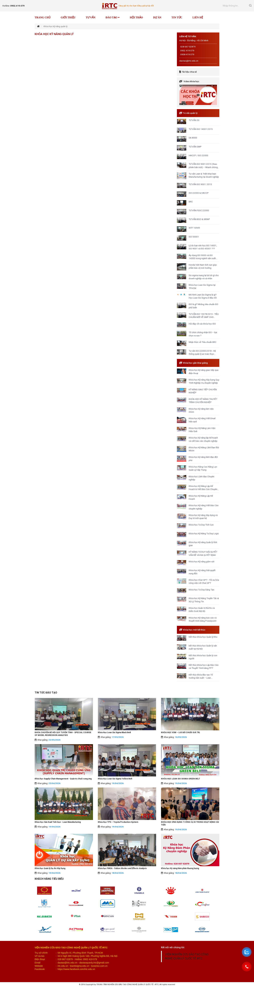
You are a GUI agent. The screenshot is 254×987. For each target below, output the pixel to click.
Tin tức (177, 17)
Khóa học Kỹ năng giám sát (201, 561)
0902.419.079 (17, 5)
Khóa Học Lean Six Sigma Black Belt (114, 732)
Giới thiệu (68, 17)
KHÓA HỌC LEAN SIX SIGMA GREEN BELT (180, 779)
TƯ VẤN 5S (194, 120)
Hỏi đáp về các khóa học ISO (202, 323)
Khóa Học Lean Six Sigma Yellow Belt (115, 779)
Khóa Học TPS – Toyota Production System (118, 822)
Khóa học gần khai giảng (195, 363)
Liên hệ (197, 17)
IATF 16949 (194, 227)
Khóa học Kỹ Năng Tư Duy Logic (204, 533)
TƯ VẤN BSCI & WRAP (199, 219)
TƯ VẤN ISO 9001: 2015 (200, 184)
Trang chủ (43, 17)
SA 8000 (193, 137)
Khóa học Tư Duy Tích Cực (201, 524)
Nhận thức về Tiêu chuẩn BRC (202, 342)
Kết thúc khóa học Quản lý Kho (203, 637)
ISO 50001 (194, 236)
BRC (191, 201)
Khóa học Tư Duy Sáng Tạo (201, 589)
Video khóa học (191, 81)
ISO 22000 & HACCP (199, 193)
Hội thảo (136, 17)
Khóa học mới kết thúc (194, 629)
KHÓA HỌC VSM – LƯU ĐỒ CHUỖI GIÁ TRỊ (180, 732)
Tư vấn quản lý (190, 113)
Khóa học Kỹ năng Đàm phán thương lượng (180, 868)
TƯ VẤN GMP (195, 146)
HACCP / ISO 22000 (198, 155)
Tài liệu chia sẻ (189, 71)
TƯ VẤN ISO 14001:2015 (201, 129)
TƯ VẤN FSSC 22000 (199, 210)
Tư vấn (90, 17)
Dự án (157, 17)
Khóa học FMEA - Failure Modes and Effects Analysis (122, 868)
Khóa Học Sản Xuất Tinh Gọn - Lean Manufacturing (58, 822)
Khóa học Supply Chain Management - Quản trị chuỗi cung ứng (63, 779)
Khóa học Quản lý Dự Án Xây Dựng (50, 868)
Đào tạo (113, 17)
